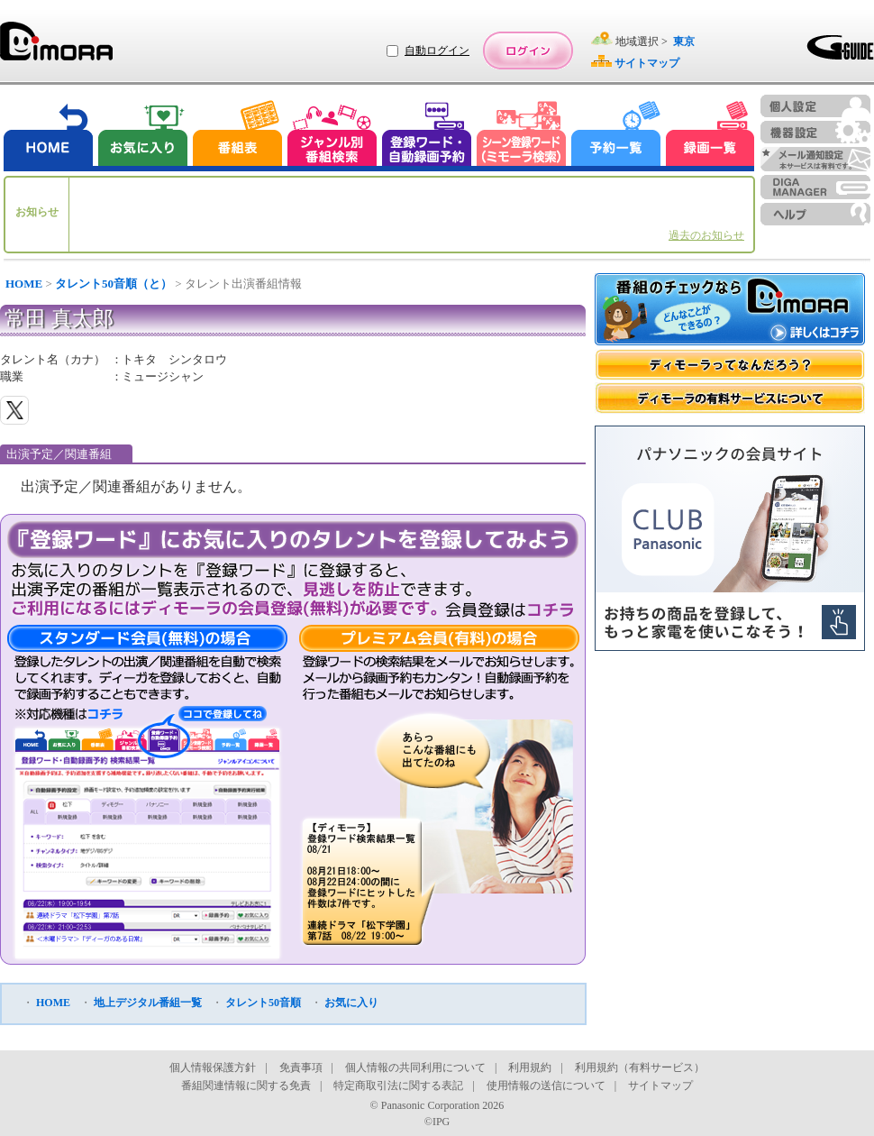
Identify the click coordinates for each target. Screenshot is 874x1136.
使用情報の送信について (546, 1085)
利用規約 (529, 1067)
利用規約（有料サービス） (640, 1067)
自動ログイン (437, 50)
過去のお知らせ (706, 235)
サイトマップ (660, 1085)
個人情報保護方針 (212, 1067)
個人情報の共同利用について (415, 1067)
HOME (23, 283)
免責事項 (301, 1067)
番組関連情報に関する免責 (246, 1085)
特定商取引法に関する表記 (398, 1085)
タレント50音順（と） (113, 283)
